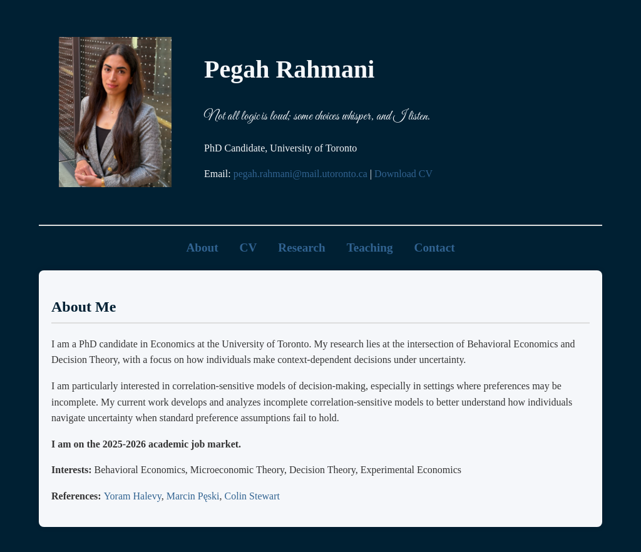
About (202, 247)
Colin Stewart (252, 496)
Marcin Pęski (193, 496)
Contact (434, 247)
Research (301, 247)
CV (248, 247)
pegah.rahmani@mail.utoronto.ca (300, 173)
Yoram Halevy (133, 496)
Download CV (403, 173)
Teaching (370, 247)
